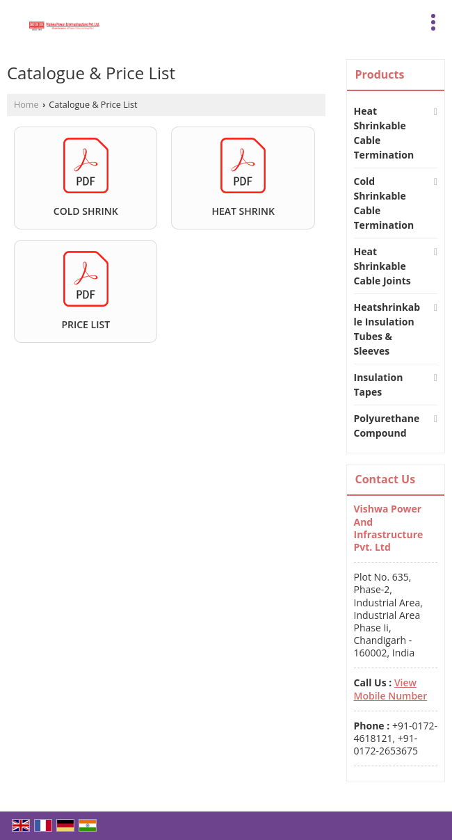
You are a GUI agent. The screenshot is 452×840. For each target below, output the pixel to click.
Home (26, 105)
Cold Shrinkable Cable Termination (384, 203)
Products (380, 74)
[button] (391, 689)
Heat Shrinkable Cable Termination (384, 132)
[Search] (276, 20)
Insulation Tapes (378, 384)
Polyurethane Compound (387, 425)
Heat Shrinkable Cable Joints (382, 266)
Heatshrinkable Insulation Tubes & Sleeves (387, 328)
